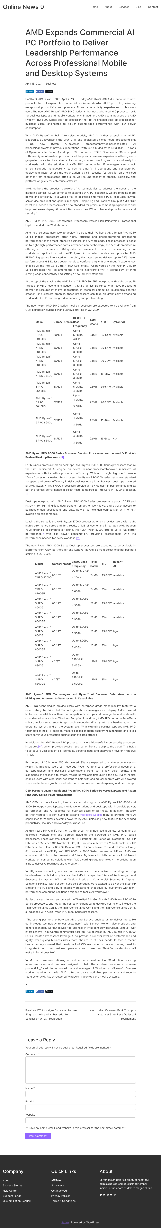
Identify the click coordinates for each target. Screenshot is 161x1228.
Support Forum (12, 1195)
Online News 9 (23, 6)
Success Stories (12, 1185)
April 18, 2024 (33, 83)
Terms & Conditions (63, 1200)
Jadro (65, 1222)
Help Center (10, 1190)
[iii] (27, 493)
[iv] (44, 533)
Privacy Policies (60, 1195)
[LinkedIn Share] (30, 91)
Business (51, 83)
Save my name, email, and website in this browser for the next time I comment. (77, 1127)
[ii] (62, 457)
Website (30, 1114)
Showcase (57, 1185)
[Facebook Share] (40, 91)
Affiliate (56, 1180)
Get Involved (59, 1190)
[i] (82, 317)
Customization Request (17, 1200)
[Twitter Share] (49, 91)
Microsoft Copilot (91, 814)
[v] (78, 537)
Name (30, 1088)
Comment (32, 1054)
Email (29, 1101)
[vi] (40, 746)
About (6, 1180)
